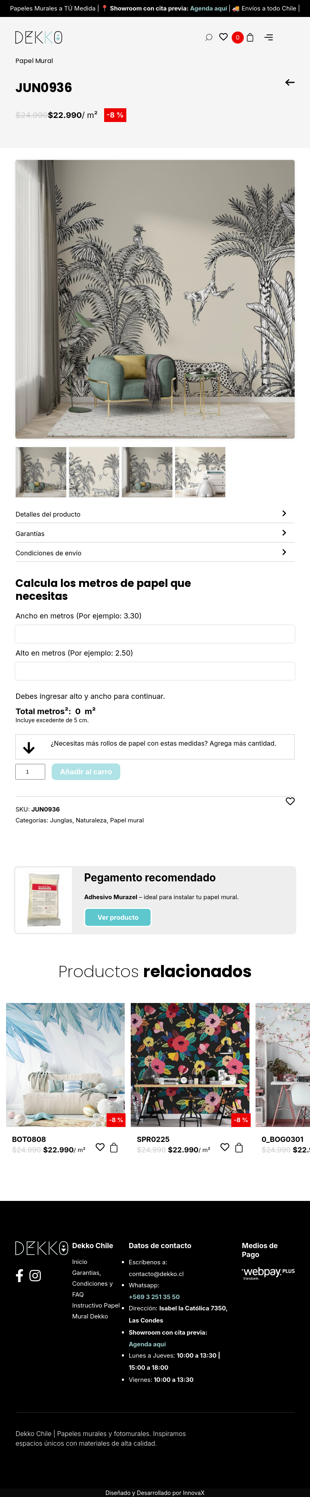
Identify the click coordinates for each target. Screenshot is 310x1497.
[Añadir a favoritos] (290, 811)
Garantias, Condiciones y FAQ (92, 1283)
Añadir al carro (86, 771)
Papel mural (127, 820)
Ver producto (117, 917)
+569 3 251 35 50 (154, 1297)
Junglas (61, 820)
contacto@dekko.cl (156, 1274)
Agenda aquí (209, 8)
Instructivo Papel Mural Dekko (96, 1310)
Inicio (80, 1262)
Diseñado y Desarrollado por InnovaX (155, 1492)
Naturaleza (91, 820)
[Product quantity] (30, 772)
